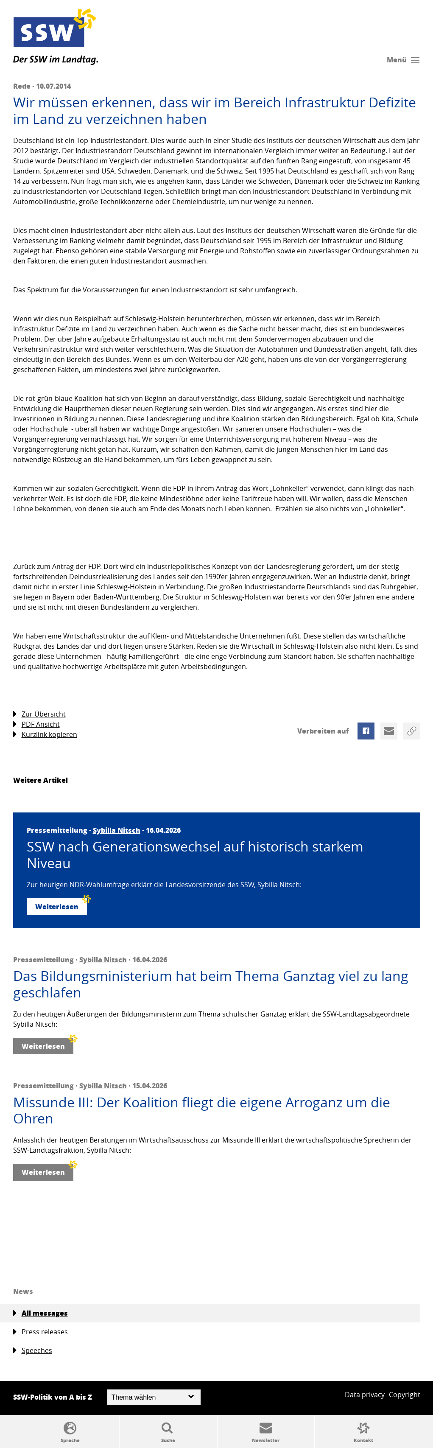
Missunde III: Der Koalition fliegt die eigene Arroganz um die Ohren (201, 1110)
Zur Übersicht (39, 714)
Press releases (40, 1332)
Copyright (404, 1394)
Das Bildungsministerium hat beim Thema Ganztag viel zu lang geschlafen (210, 984)
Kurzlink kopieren (45, 734)
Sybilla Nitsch (116, 830)
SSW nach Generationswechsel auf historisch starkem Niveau (195, 854)
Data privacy (365, 1394)
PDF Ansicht (36, 724)
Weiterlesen (61, 904)
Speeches (32, 1351)
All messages (40, 1313)
